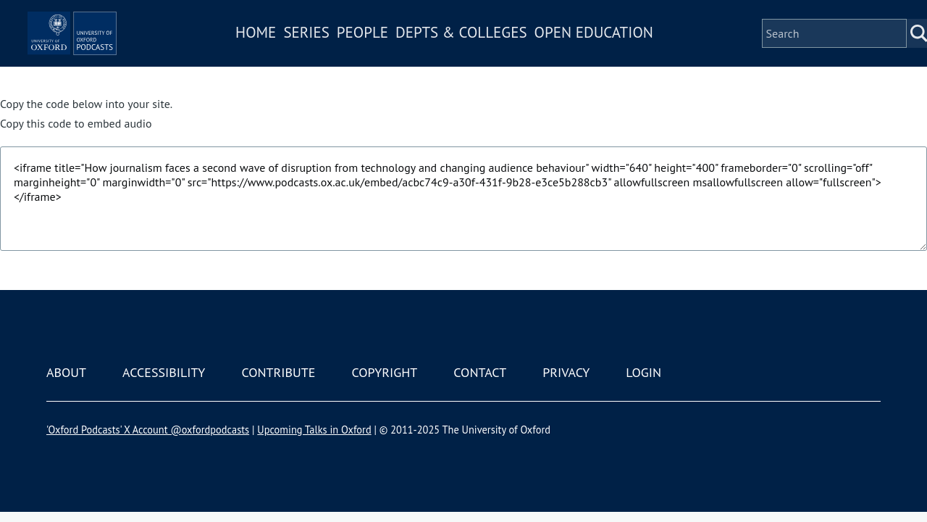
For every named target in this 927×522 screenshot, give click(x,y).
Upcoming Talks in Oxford (314, 429)
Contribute (278, 372)
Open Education (635, 53)
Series (349, 53)
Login (643, 372)
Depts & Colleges (504, 53)
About (66, 372)
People (404, 53)
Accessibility (163, 372)
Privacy (566, 372)
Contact (479, 372)
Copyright (384, 372)
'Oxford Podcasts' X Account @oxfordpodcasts (147, 429)
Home (298, 53)
